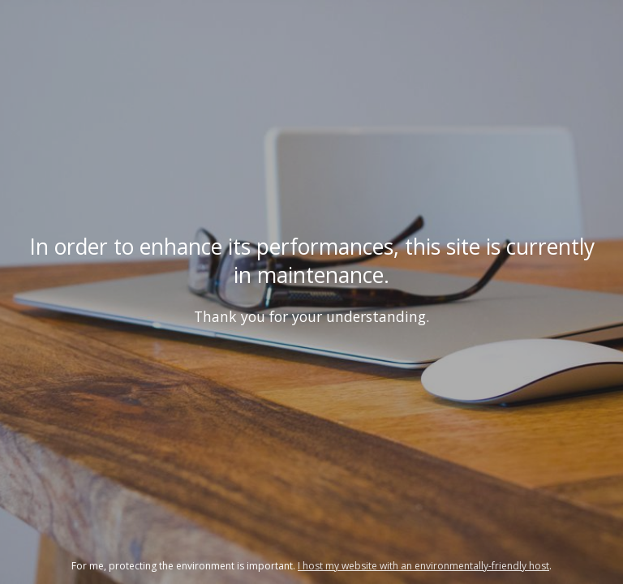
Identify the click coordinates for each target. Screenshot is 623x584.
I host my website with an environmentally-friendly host (423, 566)
